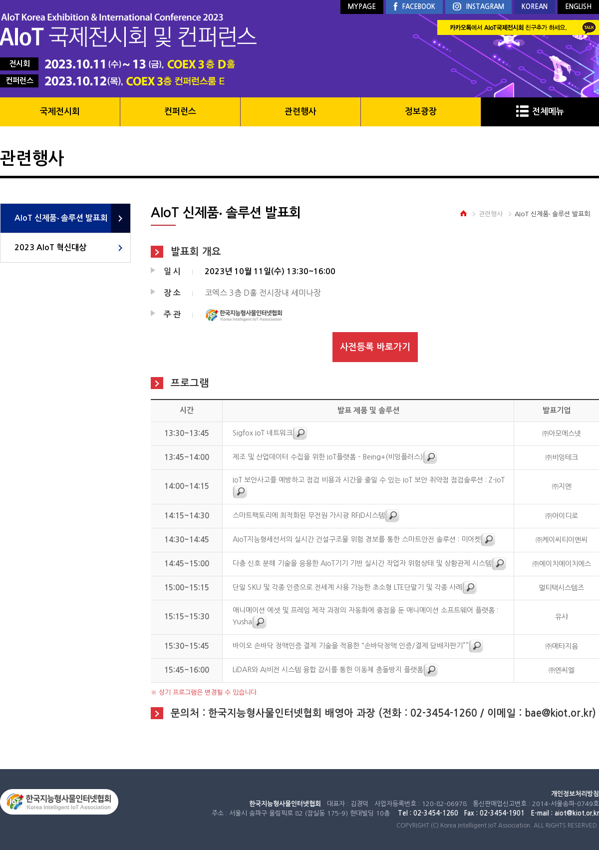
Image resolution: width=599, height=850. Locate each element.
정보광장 (421, 111)
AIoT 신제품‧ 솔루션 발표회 (61, 218)
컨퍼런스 (180, 111)
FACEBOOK (414, 7)
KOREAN (535, 6)
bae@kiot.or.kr (559, 713)
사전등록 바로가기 (375, 347)
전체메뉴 (540, 111)
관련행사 (300, 111)
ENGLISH (578, 6)
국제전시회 (60, 111)
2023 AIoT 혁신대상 (50, 247)
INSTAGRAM (478, 7)
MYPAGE (362, 6)
